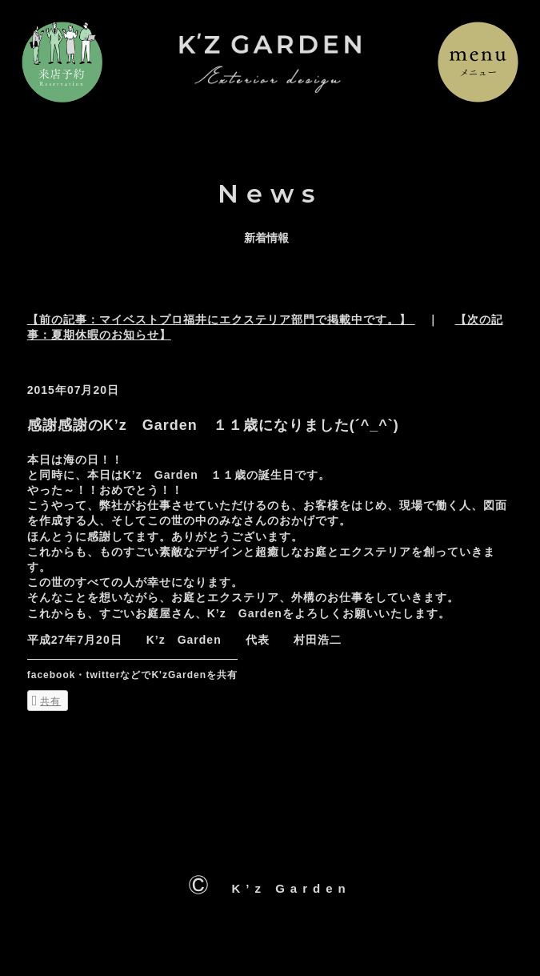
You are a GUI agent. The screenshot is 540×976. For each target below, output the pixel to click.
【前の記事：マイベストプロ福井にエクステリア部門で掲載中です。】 (221, 319)
